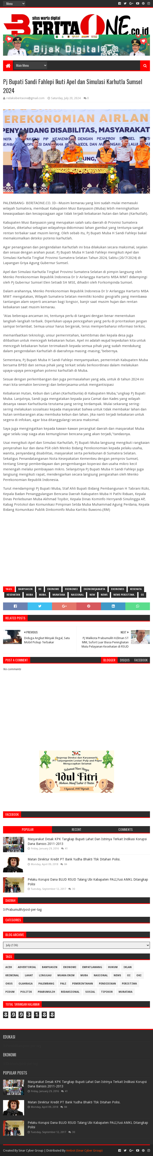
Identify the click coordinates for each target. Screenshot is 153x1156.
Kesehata (136, 589)
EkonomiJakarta (94, 589)
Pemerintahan (82, 983)
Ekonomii (71, 589)
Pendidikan (107, 983)
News (104, 595)
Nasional (77, 595)
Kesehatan (13, 595)
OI (142, 595)
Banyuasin (25, 589)
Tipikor (107, 991)
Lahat (29, 975)
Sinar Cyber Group (31, 1150)
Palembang (46, 983)
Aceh (8, 967)
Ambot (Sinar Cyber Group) (84, 1150)
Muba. (43, 595)
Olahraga (26, 983)
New (92, 595)
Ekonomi (53, 589)
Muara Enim (66, 975)
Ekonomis (117, 589)
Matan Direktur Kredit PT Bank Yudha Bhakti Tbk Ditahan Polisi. (74, 859)
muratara (58, 595)
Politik (26, 991)
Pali (63, 983)
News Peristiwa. (124, 595)
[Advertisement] (76, 549)
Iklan (127, 967)
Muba (29, 595)
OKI (139, 975)
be (39, 589)
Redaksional (70, 991)
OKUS (9, 983)
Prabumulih (46, 991)
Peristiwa (129, 983)
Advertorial (27, 967)
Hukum (113, 967)
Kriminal (12, 975)
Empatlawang (92, 967)
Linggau (45, 975)
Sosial (90, 991)
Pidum (10, 991)
